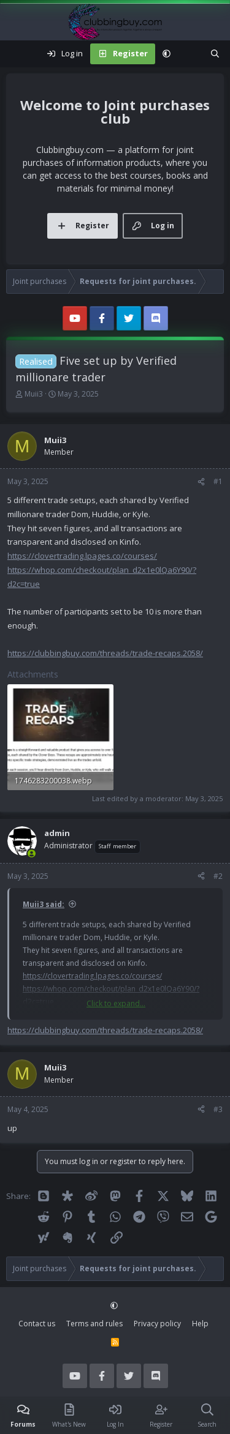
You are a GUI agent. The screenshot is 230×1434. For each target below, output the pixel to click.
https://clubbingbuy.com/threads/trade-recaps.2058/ (105, 653)
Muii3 (34, 394)
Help (200, 1323)
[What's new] (190, 54)
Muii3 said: (43, 904)
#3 (218, 1109)
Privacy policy (157, 1323)
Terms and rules (94, 1323)
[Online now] (31, 853)
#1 (218, 481)
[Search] (215, 54)
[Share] (201, 481)
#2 (218, 876)
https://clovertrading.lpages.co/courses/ (82, 555)
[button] (166, 54)
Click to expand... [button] (115, 1003)
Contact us (36, 1323)
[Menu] (15, 53)
